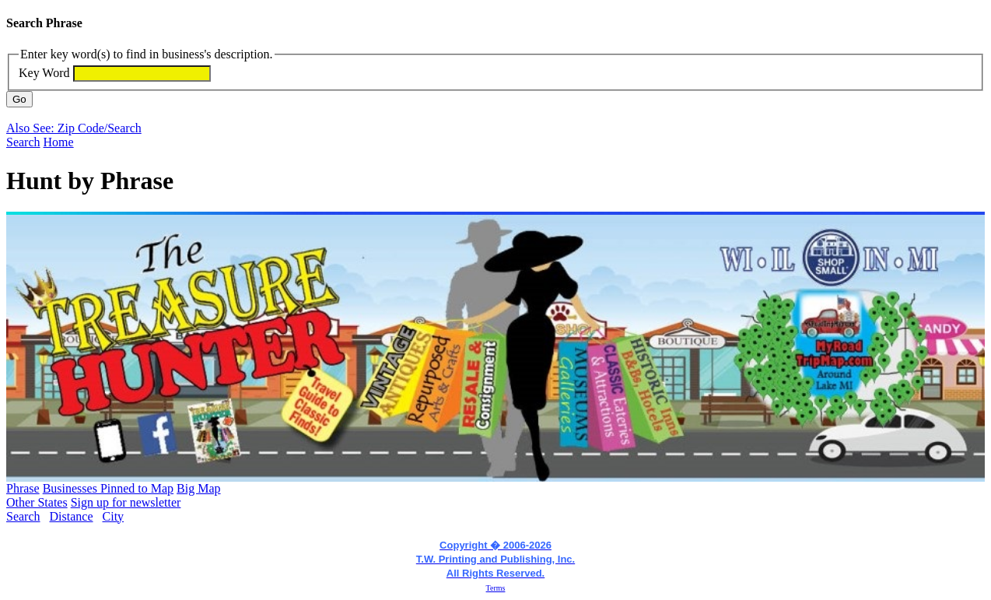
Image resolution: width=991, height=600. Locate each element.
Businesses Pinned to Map (108, 488)
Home (59, 142)
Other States (37, 502)
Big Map (198, 488)
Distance (71, 516)
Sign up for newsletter (126, 502)
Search (23, 142)
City (113, 516)
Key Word (44, 72)
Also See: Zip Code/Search (74, 128)
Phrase (23, 488)
